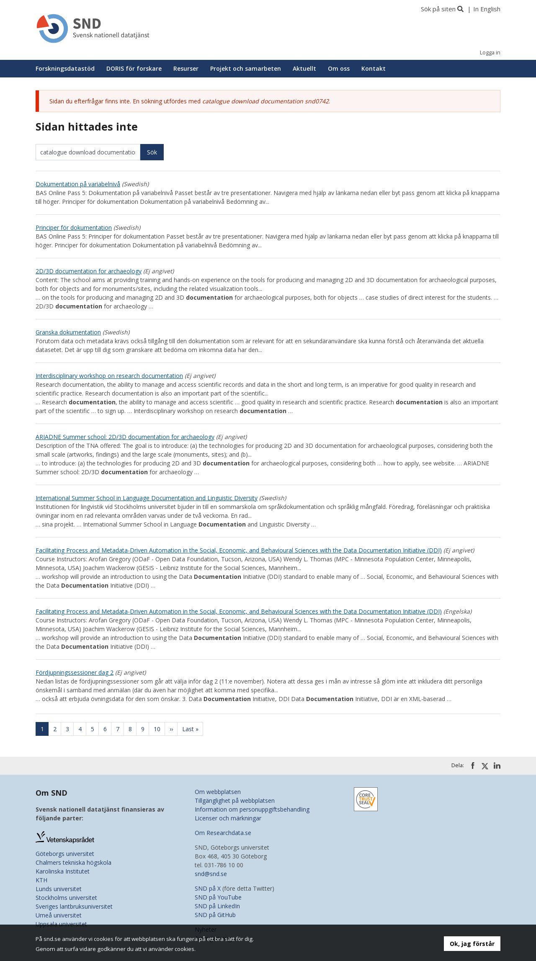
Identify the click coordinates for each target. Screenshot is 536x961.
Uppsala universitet (61, 924)
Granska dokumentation (68, 332)
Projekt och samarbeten (245, 68)
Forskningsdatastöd (65, 68)
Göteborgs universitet (65, 854)
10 (159, 729)
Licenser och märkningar (228, 818)
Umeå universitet (59, 915)
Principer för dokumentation (74, 227)
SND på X (208, 888)
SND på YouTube (218, 897)
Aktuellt (304, 68)
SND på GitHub (215, 915)
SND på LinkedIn (217, 906)
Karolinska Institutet (63, 871)
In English (486, 9)
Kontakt (373, 68)
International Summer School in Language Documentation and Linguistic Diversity (147, 498)
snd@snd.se (211, 874)
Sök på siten (438, 9)
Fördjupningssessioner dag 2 (74, 672)
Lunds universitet (59, 889)
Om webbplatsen (218, 792)
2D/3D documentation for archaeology (89, 271)
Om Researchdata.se (223, 833)
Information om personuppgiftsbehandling (252, 809)
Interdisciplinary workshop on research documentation (109, 376)
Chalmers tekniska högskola (73, 862)
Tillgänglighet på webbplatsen (235, 800)
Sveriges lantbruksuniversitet (74, 906)
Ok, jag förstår (472, 944)
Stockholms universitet (66, 898)
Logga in (490, 52)
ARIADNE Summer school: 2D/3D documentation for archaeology (125, 437)
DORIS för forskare (134, 68)
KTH (41, 880)
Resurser (185, 68)
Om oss (339, 68)
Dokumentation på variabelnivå (78, 184)
